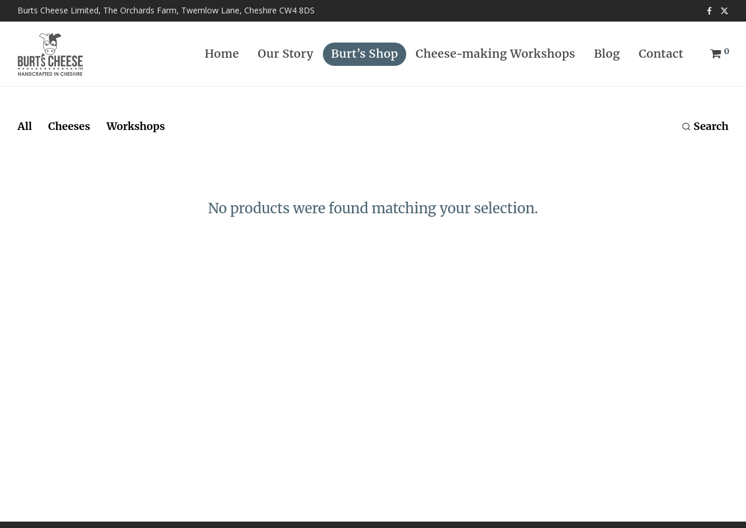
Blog (607, 54)
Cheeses (69, 126)
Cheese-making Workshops (495, 54)
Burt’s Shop (364, 54)
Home (222, 54)
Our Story (286, 54)
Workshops (136, 126)
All (24, 126)
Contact (661, 54)
